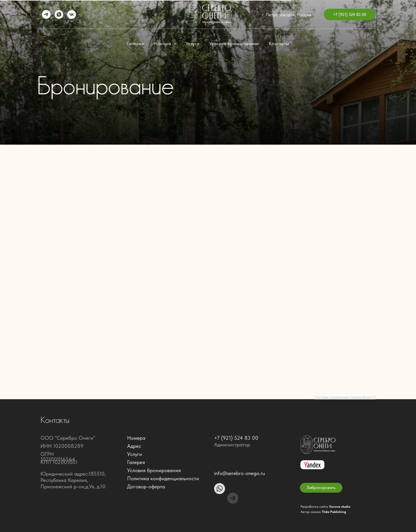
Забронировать (321, 487)
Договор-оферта (146, 486)
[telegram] (46, 14)
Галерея (135, 43)
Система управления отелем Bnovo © (345, 397)
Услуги (192, 43)
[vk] (71, 14)
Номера (136, 438)
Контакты (279, 43)
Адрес (134, 446)
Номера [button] (163, 43)
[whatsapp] (59, 14)
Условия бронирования (234, 43)
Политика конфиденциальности (163, 478)
